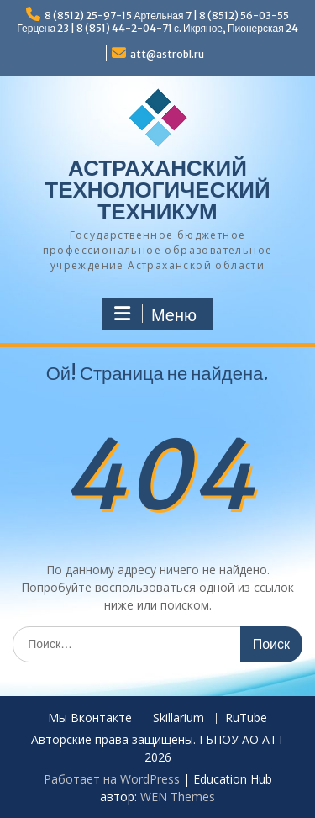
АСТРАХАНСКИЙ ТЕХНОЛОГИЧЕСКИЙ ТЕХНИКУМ (157, 189)
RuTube (246, 718)
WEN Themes (177, 797)
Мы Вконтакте (90, 718)
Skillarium (178, 718)
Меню (155, 314)
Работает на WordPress (112, 779)
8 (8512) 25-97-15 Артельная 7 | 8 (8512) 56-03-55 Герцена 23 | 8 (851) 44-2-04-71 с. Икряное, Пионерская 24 (157, 21)
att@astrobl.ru (167, 54)
